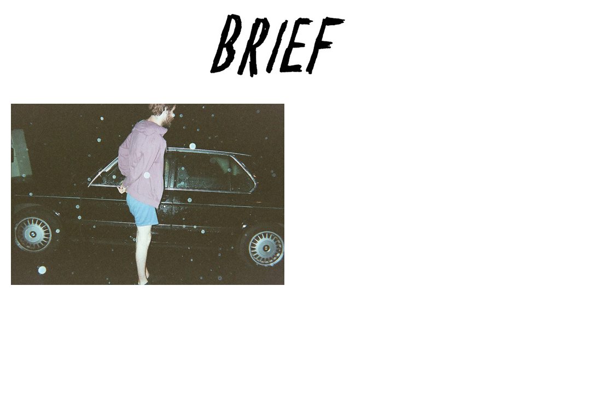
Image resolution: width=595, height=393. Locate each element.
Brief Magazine (297, 52)
